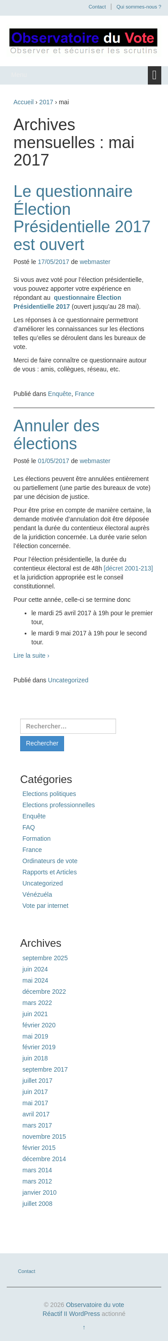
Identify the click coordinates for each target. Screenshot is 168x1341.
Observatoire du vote (95, 1304)
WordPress (84, 1313)
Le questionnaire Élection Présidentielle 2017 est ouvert (82, 218)
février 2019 (39, 1047)
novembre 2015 (44, 1136)
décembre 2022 (44, 991)
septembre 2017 (45, 1069)
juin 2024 (35, 969)
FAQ (28, 827)
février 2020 (39, 1025)
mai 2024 (35, 980)
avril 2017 (36, 1114)
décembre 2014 (44, 1158)
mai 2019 (35, 1036)
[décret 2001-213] (128, 568)
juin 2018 (35, 1058)
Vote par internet (45, 905)
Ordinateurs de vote (50, 860)
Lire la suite (31, 655)
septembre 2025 (45, 958)
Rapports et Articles (49, 872)
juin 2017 (35, 1091)
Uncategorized (68, 680)
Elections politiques (49, 793)
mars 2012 (37, 1181)
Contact (97, 6)
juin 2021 (35, 1013)
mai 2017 (35, 1103)
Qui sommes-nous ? (138, 6)
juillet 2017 (37, 1080)
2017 (46, 102)
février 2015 (39, 1147)
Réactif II (55, 1313)
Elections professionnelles (58, 805)
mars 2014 (37, 1170)
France (85, 393)
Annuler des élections (56, 435)
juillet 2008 (37, 1203)
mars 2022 (37, 1002)
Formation (36, 838)
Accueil (23, 102)
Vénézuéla (37, 894)
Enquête (59, 393)
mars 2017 (37, 1125)
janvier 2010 (39, 1192)
